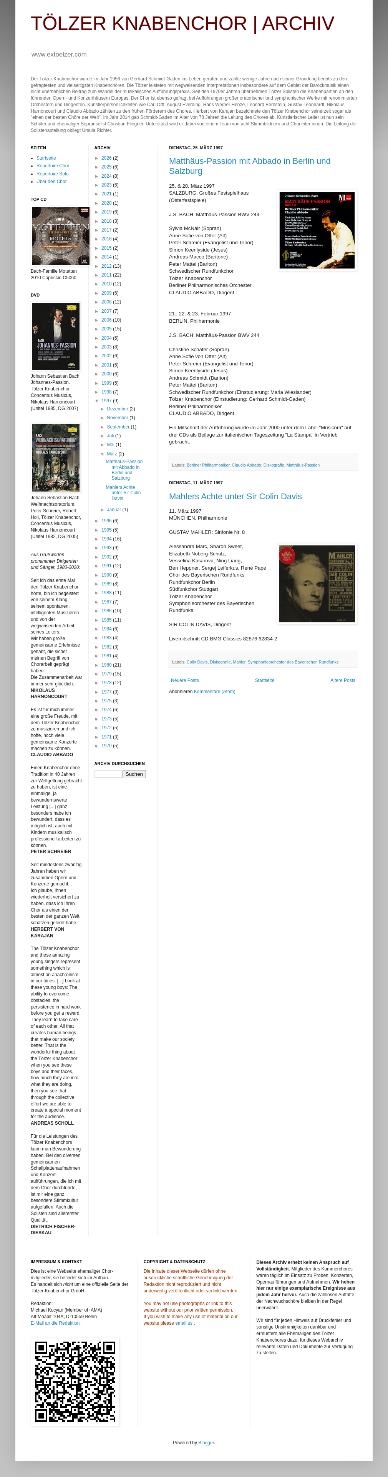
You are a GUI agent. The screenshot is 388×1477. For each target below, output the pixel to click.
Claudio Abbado (246, 465)
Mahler (239, 662)
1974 (107, 709)
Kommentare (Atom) (214, 691)
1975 (107, 700)
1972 (107, 727)
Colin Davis (197, 662)
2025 (107, 167)
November (118, 417)
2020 (107, 203)
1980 (107, 665)
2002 (107, 355)
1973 (107, 719)
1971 (107, 737)
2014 (107, 257)
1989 (107, 584)
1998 (107, 392)
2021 (107, 194)
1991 (107, 565)
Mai (111, 444)
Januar (114, 509)
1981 (107, 655)
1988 (107, 592)
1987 (107, 602)
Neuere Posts (185, 680)
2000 (107, 374)
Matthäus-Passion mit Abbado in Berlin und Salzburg (124, 470)
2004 (107, 338)
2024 (107, 176)
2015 (107, 248)
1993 (107, 547)
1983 (107, 637)
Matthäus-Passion (303, 465)
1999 (107, 383)
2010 (107, 284)
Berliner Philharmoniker (208, 465)
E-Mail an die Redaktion (55, 1323)
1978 (107, 682)
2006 (107, 320)
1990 (107, 575)
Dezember (118, 409)
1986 (107, 610)
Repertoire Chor (52, 165)
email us (183, 1323)
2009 (107, 293)
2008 (107, 302)
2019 (107, 212)
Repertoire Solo (52, 174)
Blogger (206, 1442)
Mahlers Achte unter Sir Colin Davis (235, 496)
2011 (107, 275)
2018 (107, 221)
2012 (107, 266)
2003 (107, 347)
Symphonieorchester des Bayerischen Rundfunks (293, 662)
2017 (107, 230)
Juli (111, 435)
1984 (107, 629)
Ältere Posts (342, 680)
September (119, 427)
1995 (107, 530)
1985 (107, 620)
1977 (107, 692)
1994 (107, 539)
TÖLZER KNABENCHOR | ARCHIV (183, 23)
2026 (107, 158)
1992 (107, 557)
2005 (107, 329)
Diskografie (274, 465)
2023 (107, 185)
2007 (107, 311)
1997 (107, 400)
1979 (107, 674)
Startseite (265, 680)
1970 (107, 746)
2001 (107, 365)
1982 (107, 647)
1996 (107, 520)
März (112, 454)
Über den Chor (51, 181)
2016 (107, 239)
